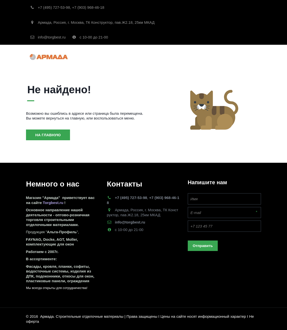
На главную (48, 135)
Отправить (203, 246)
